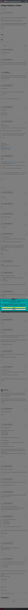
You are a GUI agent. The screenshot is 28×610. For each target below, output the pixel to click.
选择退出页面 (17, 305)
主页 (5, 1)
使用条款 (10, 304)
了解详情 (18, 302)
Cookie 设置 (14, 309)
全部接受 (14, 307)
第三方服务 (6, 305)
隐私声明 (7, 304)
